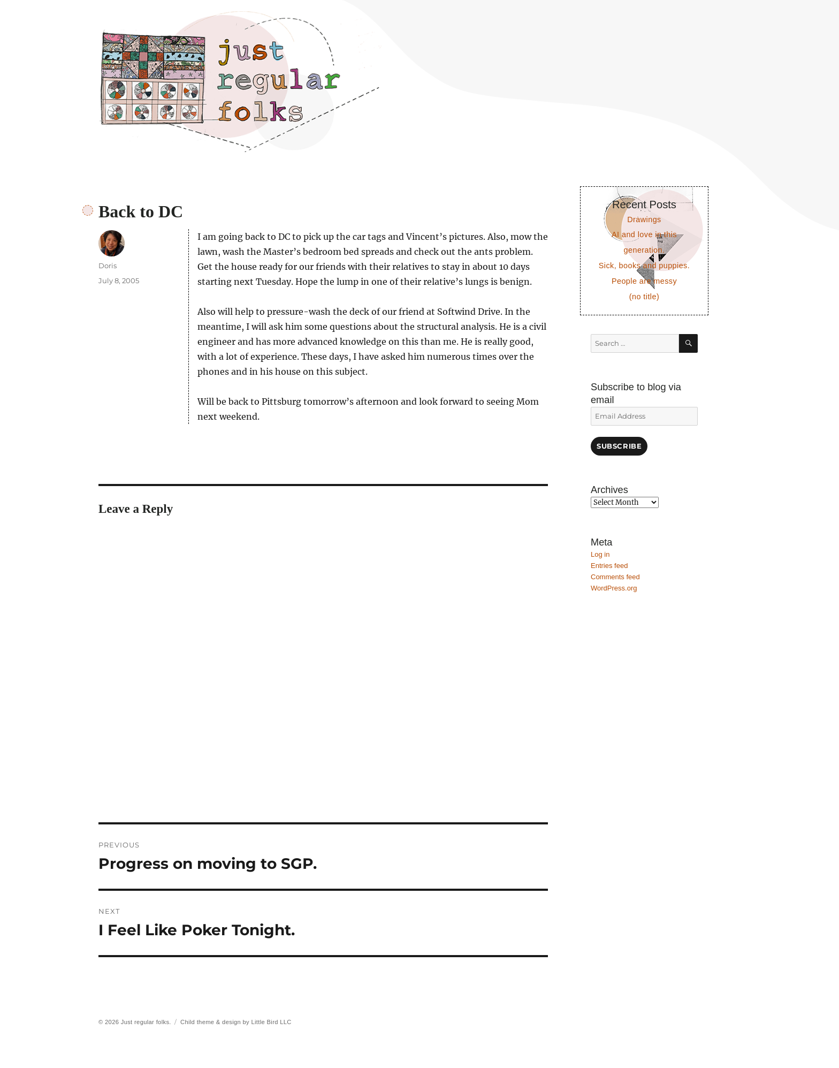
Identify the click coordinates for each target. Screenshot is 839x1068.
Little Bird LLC (271, 1022)
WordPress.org (614, 588)
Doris (107, 265)
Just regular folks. (146, 1022)
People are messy (644, 281)
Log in (600, 554)
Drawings (644, 219)
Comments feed (615, 577)
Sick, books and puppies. (644, 265)
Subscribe (619, 446)
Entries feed (609, 566)
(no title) (644, 296)
